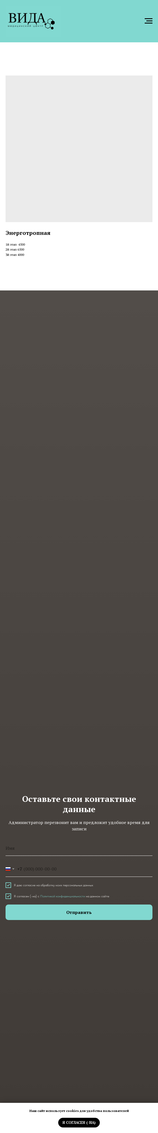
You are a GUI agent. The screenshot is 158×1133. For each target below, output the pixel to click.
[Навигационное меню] (148, 21)
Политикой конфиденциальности (62, 896)
